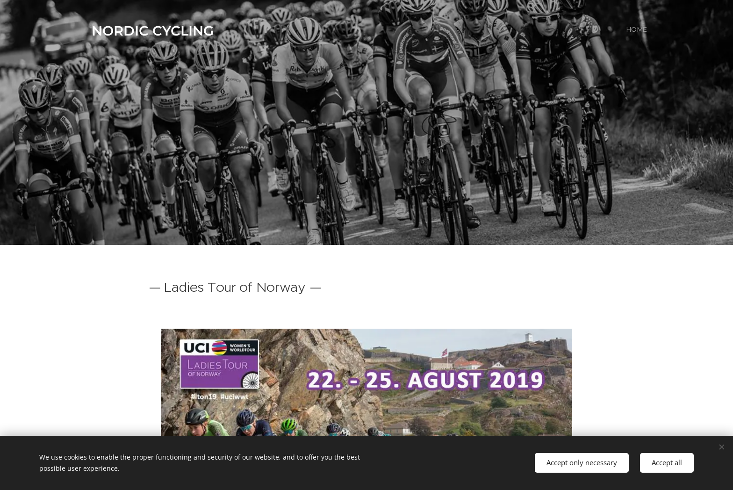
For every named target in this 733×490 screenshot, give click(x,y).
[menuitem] (646, 30)
